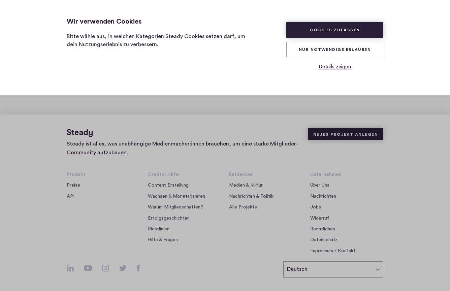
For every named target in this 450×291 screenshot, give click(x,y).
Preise (73, 185)
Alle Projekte (243, 207)
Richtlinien (158, 229)
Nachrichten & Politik (251, 196)
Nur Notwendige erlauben (335, 49)
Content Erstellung (168, 185)
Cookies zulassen (335, 30)
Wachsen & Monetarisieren (176, 196)
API (70, 196)
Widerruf (319, 218)
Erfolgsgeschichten (169, 218)
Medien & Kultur (246, 185)
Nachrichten (323, 196)
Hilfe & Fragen (163, 239)
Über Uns (319, 185)
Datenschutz (324, 239)
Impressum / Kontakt (332, 251)
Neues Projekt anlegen (345, 134)
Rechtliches (322, 229)
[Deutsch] (333, 269)
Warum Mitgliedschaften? (175, 207)
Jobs (317, 207)
